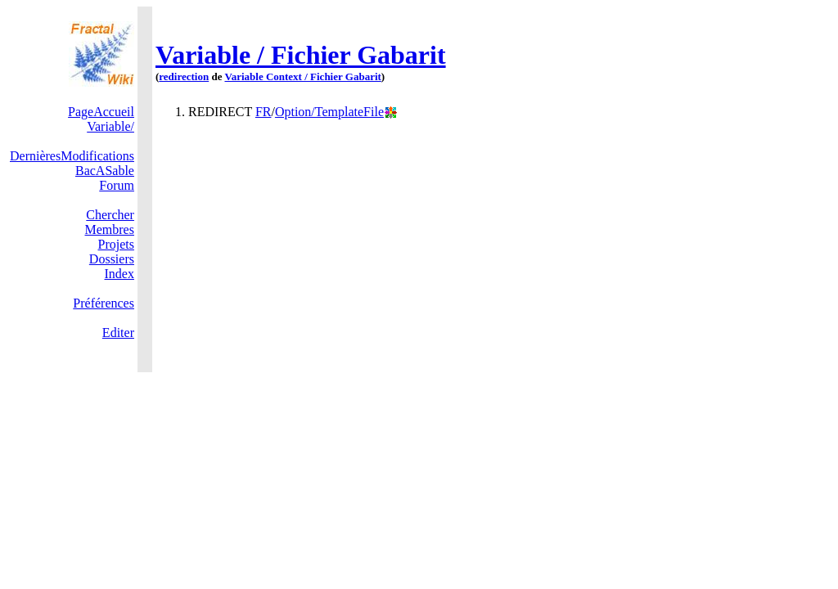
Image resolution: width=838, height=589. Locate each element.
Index (119, 274)
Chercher (110, 215)
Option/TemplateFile (329, 112)
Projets (116, 244)
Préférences (103, 303)
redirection (184, 76)
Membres (109, 229)
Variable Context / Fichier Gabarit (302, 76)
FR (263, 112)
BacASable (104, 171)
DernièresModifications (72, 156)
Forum (116, 185)
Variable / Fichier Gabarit (300, 55)
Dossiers (111, 259)
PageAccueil (101, 112)
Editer (118, 332)
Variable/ (110, 126)
